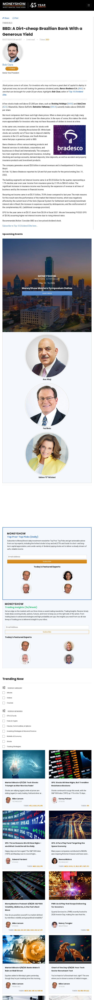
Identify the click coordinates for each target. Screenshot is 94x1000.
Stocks (9, 741)
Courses (10, 703)
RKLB (77, 866)
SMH (28, 930)
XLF (38, 930)
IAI (36, 991)
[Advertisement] (47, 504)
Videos (9, 698)
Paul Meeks (47, 428)
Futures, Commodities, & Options (19, 726)
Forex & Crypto (12, 721)
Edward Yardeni (19, 859)
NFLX (31, 806)
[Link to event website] (47, 285)
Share (5, 18)
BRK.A (53, 107)
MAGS (34, 866)
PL (74, 866)
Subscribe (47, 561)
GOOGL (71, 866)
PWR (87, 930)
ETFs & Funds (12, 716)
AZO (5, 107)
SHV (22, 930)
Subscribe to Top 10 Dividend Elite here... (19, 226)
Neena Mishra (65, 859)
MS (42, 991)
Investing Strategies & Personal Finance (21, 731)
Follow (11, 69)
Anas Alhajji (47, 379)
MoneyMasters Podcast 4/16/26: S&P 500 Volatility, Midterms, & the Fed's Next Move (24, 907)
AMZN (66, 866)
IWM (81, 991)
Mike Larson (17, 798)
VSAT (84, 866)
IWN (15, 930)
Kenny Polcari (65, 798)
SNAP (38, 991)
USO (35, 930)
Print (15, 18)
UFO (38, 806)
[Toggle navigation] (89, 5)
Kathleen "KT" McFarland (47, 477)
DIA (79, 991)
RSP (84, 991)
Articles (9, 693)
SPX (41, 806)
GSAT (33, 991)
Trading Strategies (14, 746)
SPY (41, 930)
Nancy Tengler (65, 923)
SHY (25, 930)
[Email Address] (47, 557)
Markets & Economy (14, 736)
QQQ (38, 866)
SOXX (35, 806)
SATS (80, 866)
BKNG (70, 104)
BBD (47, 40)
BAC (30, 991)
